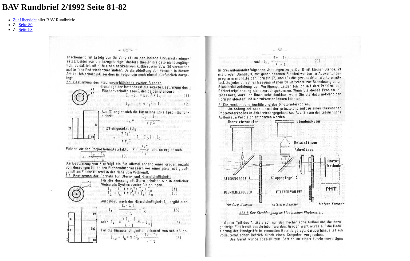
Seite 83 (26, 29)
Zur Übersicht (25, 20)
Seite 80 (26, 24)
